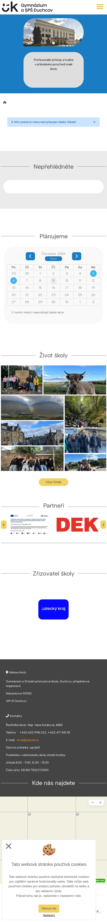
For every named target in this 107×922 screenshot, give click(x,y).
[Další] (103, 525)
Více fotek (53, 482)
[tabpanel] (54, 32)
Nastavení (49, 915)
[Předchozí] (4, 525)
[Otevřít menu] (100, 7)
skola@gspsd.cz (28, 740)
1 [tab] (53, 43)
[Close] (94, 122)
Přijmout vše (49, 908)
